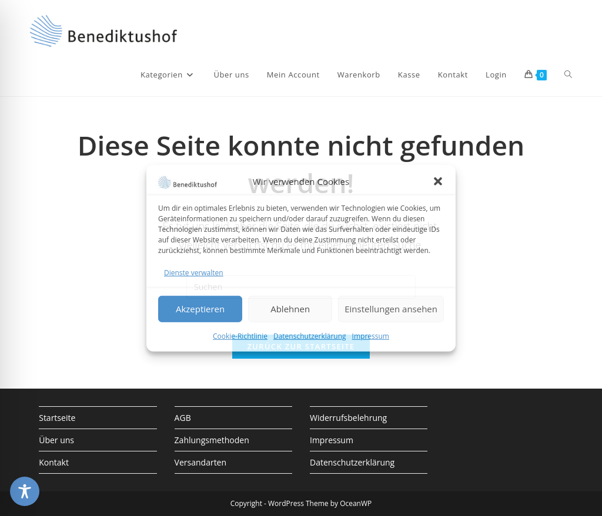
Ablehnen (290, 309)
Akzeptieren (200, 309)
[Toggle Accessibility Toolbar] (25, 491)
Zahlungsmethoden (212, 440)
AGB (183, 417)
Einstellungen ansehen (391, 309)
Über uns (56, 440)
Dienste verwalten (193, 272)
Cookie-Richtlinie (240, 336)
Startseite (57, 417)
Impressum (370, 336)
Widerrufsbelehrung (348, 417)
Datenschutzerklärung (309, 336)
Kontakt (54, 462)
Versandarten (200, 462)
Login (496, 74)
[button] (438, 181)
